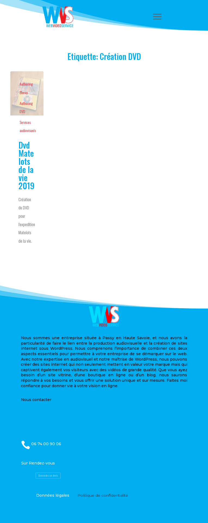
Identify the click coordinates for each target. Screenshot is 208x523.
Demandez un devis (48, 475)
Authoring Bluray (26, 88)
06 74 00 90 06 (46, 443)
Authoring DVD (26, 107)
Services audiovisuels (28, 126)
